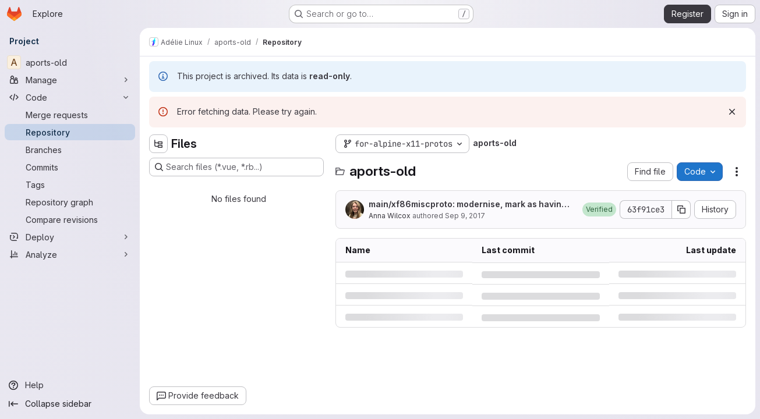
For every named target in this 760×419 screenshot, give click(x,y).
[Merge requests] (70, 114)
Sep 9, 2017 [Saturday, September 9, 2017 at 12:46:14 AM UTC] (465, 215)
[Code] (70, 97)
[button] (599, 209)
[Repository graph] (70, 202)
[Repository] (70, 132)
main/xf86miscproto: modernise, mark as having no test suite (471, 204)
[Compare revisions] (70, 219)
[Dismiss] (732, 112)
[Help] (70, 385)
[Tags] (70, 184)
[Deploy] (70, 237)
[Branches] (70, 149)
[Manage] (70, 80)
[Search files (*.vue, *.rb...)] (236, 167)
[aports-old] (70, 62)
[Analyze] (70, 254)
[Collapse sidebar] (70, 404)
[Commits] (70, 167)
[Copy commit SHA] (681, 209)
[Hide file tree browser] (158, 143)
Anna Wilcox (390, 215)
